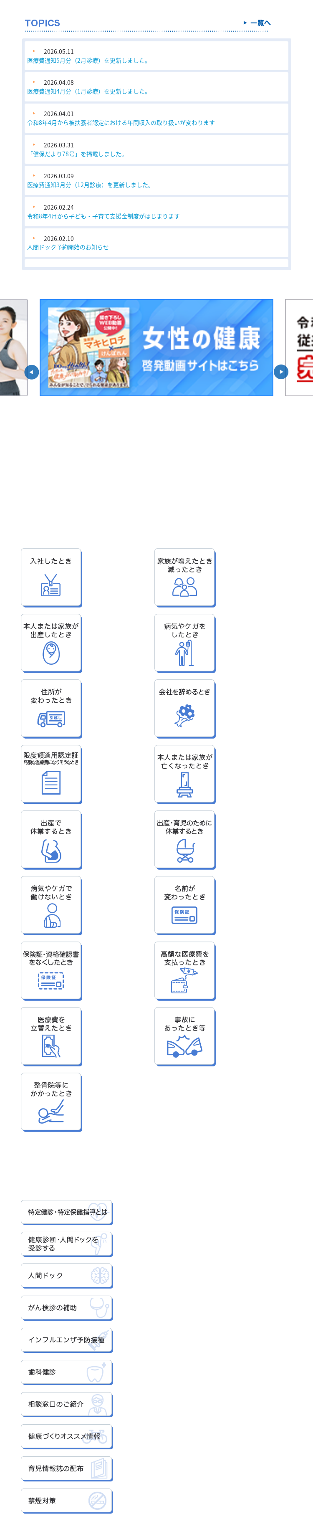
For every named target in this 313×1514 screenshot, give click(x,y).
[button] (31, 372)
